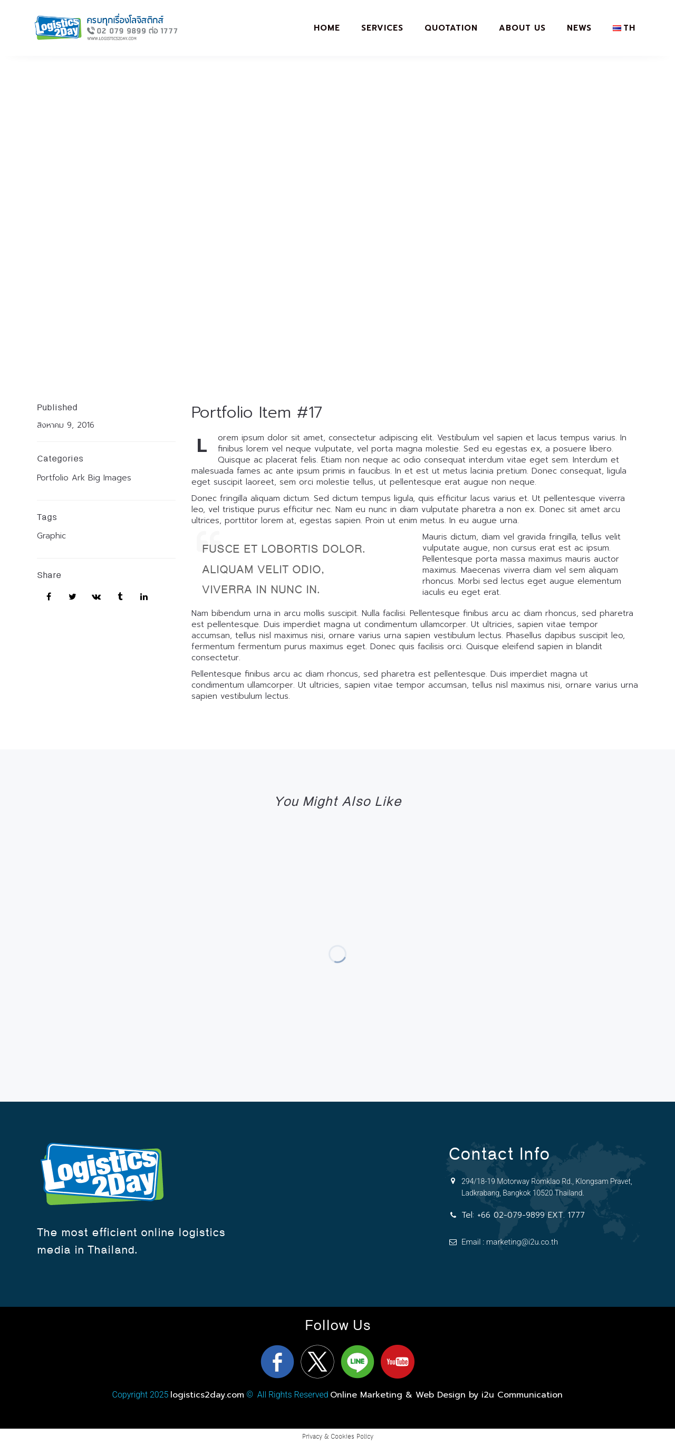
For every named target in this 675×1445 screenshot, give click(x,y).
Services (382, 28)
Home (327, 28)
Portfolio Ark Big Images (84, 478)
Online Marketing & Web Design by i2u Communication (446, 1395)
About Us (522, 28)
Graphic (51, 536)
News (579, 28)
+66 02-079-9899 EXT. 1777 (531, 1215)
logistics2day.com (207, 1395)
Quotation (451, 28)
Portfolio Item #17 (256, 412)
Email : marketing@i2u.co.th (509, 1242)
